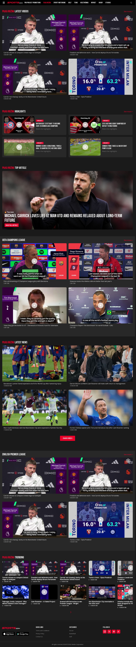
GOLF (69, 3)
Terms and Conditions (42, 630)
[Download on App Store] (8, 633)
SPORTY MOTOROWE (60, 3)
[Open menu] (4, 2)
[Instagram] (105, 631)
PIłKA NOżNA (47, 3)
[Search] (131, 2)
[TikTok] (118, 631)
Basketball (72, 634)
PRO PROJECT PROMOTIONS (32, 3)
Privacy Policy (40, 634)
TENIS (76, 3)
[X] (109, 631)
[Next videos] (70, 612)
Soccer (71, 630)
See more (128, 11)
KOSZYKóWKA (84, 3)
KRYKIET (93, 3)
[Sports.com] (15, 2)
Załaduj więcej (67, 438)
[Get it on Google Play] (22, 633)
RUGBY (101, 3)
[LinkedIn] (114, 631)
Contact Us (39, 637)
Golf (70, 637)
